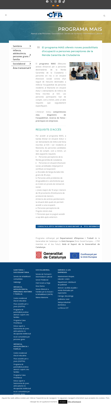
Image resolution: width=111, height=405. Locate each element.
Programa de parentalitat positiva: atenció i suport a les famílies (21, 313)
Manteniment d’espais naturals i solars (66, 277)
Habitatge (17, 282)
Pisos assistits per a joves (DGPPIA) (21, 305)
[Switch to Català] (53, 5)
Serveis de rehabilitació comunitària (22, 277)
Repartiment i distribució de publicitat (67, 283)
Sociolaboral (19, 63)
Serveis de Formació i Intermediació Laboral (44, 275)
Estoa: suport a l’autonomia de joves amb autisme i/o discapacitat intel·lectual (22, 330)
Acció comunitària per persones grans (22, 338)
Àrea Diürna (40, 286)
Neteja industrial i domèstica (64, 303)
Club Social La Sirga (43, 283)
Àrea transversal (21, 68)
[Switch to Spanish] (58, 5)
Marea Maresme (42, 297)
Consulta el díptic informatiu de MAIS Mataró (60, 226)
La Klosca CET (63, 308)
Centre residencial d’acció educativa (20, 299)
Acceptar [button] (63, 402)
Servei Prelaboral (42, 280)
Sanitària (17, 46)
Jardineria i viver (63, 299)
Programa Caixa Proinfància (20, 321)
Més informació (74, 401)
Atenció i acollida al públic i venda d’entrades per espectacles (68, 290)
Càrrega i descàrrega (65, 296)
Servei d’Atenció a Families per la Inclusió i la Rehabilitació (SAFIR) (44, 291)
